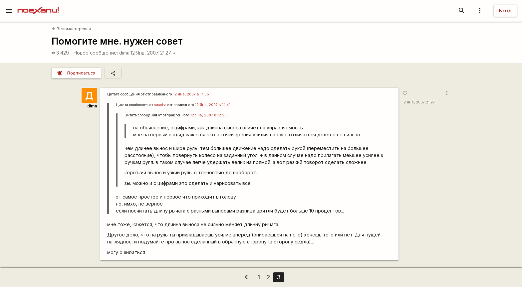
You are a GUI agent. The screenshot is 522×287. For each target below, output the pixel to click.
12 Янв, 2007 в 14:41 (212, 105)
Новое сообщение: (96, 53)
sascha (160, 105)
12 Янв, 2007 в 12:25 (208, 115)
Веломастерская (71, 28)
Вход (505, 10)
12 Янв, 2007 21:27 (153, 53)
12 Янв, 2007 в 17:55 (191, 94)
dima (124, 53)
